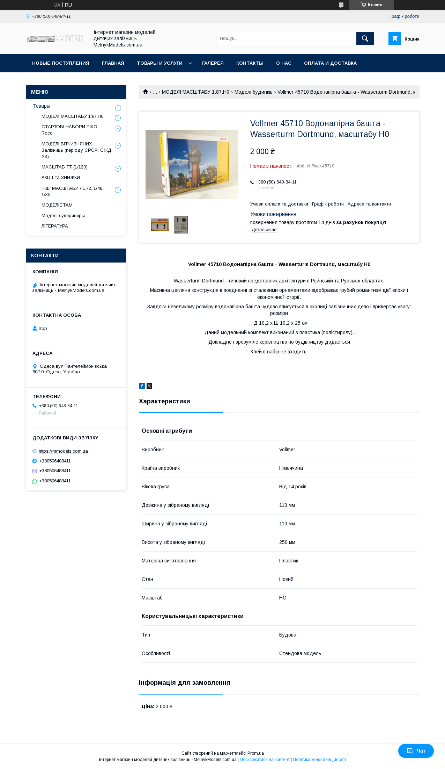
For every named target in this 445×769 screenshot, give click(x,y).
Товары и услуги (160, 63)
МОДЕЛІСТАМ (57, 205)
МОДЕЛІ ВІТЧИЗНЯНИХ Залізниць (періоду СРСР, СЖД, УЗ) (77, 150)
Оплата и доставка (330, 63)
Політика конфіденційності (319, 759)
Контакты (250, 63)
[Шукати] (365, 38)
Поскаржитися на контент (265, 759)
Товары (41, 106)
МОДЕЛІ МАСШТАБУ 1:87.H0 (195, 92)
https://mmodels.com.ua (63, 451)
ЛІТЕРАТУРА (55, 226)
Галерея (213, 63)
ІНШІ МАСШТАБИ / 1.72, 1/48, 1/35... (72, 191)
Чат (416, 751)
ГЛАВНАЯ (113, 63)
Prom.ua (255, 753)
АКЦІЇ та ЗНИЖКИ (61, 177)
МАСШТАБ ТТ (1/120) (65, 167)
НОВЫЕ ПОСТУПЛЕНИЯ (60, 63)
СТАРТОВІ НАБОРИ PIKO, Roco (70, 130)
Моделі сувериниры (63, 215)
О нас (283, 63)
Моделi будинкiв (254, 92)
